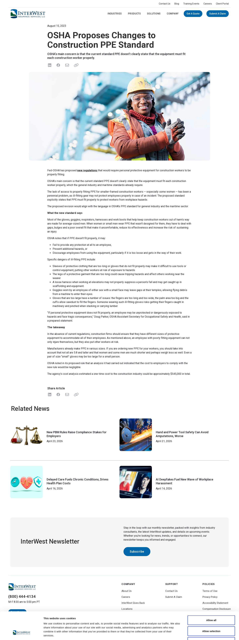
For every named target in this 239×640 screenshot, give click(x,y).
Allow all (211, 596)
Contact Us (164, 3)
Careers (207, 3)
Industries (115, 13)
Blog (176, 3)
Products (134, 13)
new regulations (87, 170)
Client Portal (222, 3)
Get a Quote (193, 13)
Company (173, 13)
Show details (174, 633)
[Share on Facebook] (58, 65)
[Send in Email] (67, 65)
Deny (211, 618)
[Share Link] (75, 394)
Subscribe (137, 551)
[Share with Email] (67, 394)
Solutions (154, 13)
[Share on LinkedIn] (49, 65)
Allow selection (211, 607)
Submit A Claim (217, 13)
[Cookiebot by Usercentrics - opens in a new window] (21, 633)
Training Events (191, 3)
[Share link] (75, 65)
